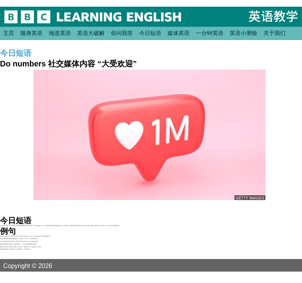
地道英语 (60, 33)
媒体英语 (179, 33)
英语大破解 (91, 33)
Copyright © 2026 (37, 265)
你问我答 (122, 33)
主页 (8, 33)
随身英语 (31, 33)
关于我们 (274, 33)
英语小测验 (243, 33)
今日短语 (150, 33)
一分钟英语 (209, 33)
